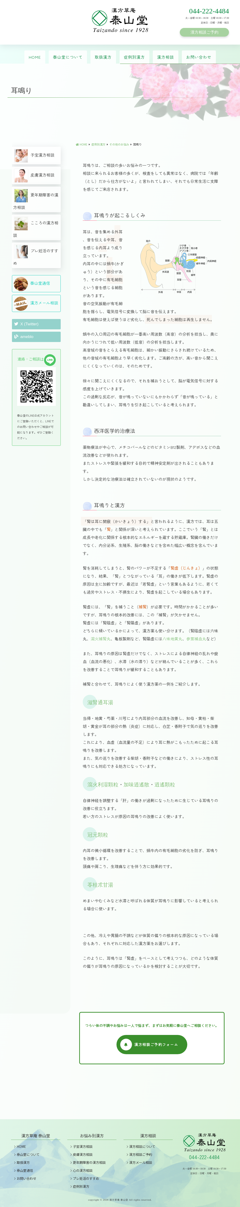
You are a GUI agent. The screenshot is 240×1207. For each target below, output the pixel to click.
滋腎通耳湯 (100, 702)
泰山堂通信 (32, 284)
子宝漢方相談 (34, 156)
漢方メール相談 (36, 304)
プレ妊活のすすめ (35, 255)
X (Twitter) (26, 324)
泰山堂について (67, 57)
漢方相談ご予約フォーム (149, 1044)
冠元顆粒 (97, 835)
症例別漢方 (134, 57)
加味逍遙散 (136, 785)
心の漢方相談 (81, 1170)
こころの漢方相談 (35, 227)
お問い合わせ (198, 57)
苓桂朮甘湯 (100, 885)
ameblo (23, 336)
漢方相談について (140, 1146)
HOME (35, 57)
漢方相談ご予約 (204, 32)
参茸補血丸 (196, 639)
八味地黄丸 (172, 639)
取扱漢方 (103, 57)
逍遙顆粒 (164, 785)
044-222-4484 (209, 11)
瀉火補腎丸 (101, 639)
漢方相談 (165, 57)
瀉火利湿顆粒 (102, 785)
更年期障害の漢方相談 (35, 199)
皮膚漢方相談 (34, 176)
